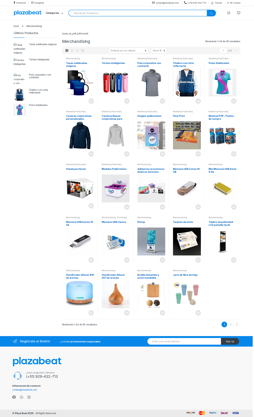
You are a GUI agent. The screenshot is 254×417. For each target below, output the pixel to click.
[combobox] (137, 13)
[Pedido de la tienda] (128, 50)
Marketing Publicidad (147, 58)
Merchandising (73, 58)
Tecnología (121, 217)
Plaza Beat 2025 (24, 413)
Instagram (37, 2)
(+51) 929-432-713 (195, 2)
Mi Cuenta (233, 2)
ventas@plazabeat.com (165, 2)
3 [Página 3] (237, 324)
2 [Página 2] (230, 324)
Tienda (216, 2)
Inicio (16, 26)
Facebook (20, 2)
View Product (91, 101)
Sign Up (230, 341)
